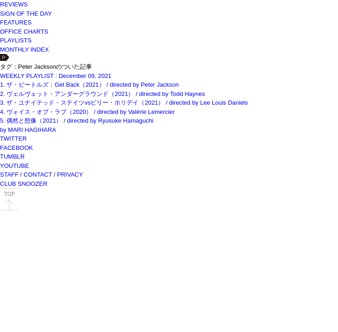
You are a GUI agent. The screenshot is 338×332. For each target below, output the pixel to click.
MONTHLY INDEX (24, 49)
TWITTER (13, 138)
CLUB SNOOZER (24, 183)
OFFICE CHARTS (24, 31)
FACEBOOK (16, 147)
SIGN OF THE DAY (26, 13)
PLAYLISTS (15, 40)
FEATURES (15, 22)
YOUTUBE (14, 165)
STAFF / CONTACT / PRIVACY (41, 174)
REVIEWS (14, 4)
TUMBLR (12, 156)
